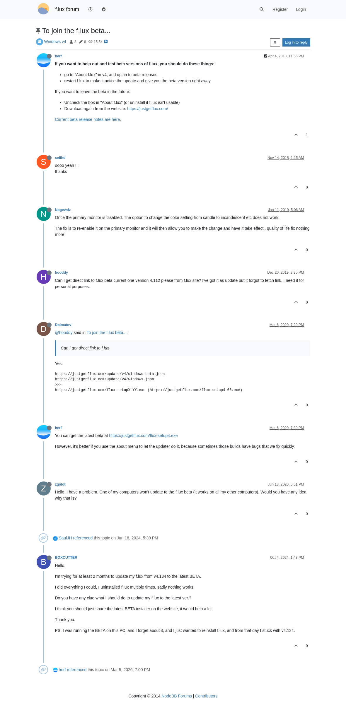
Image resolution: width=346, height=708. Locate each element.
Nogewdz (63, 210)
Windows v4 (55, 41)
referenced (83, 538)
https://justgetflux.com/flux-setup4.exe (143, 435)
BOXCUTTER (66, 558)
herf (58, 56)
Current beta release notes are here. (88, 119)
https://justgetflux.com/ (147, 108)
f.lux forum (67, 9)
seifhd (60, 158)
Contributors (206, 696)
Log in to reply (296, 42)
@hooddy (64, 332)
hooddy (61, 272)
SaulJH (65, 538)
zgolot (60, 484)
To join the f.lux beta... (107, 332)
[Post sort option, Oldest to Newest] (275, 42)
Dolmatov (63, 325)
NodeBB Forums (176, 696)
